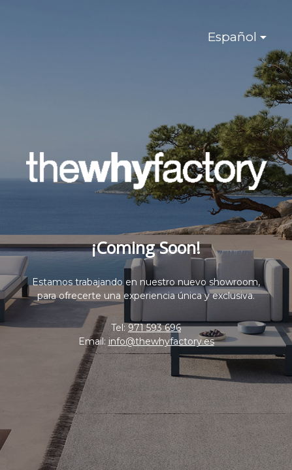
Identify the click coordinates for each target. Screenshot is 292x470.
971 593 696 (154, 328)
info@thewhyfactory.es (161, 341)
